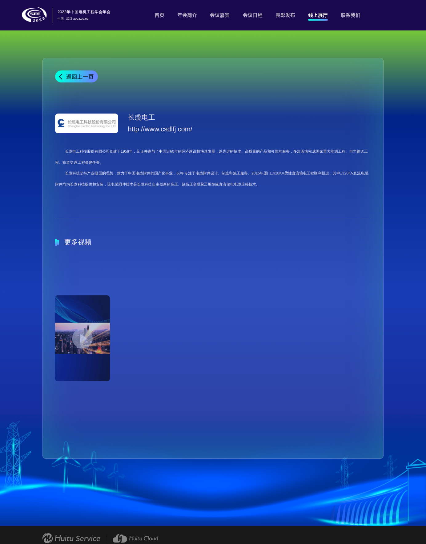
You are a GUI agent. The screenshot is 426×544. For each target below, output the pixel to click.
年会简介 (187, 15)
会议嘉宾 (220, 15)
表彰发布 (285, 15)
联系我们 (350, 15)
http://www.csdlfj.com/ (160, 129)
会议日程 (253, 15)
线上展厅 (318, 15)
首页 (159, 15)
